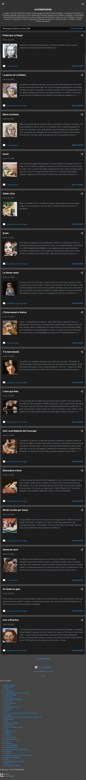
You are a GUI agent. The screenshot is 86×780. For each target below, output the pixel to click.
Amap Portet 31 (10, 731)
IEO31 (6, 763)
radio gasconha (10, 703)
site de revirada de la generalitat (16, 749)
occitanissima (43, 9)
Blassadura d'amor (12, 470)
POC (6, 759)
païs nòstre (8, 701)
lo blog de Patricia (11, 747)
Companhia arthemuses (13, 699)
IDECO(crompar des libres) (14, 761)
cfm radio (8, 715)
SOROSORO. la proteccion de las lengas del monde (23, 717)
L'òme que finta (10, 391)
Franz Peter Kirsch (11, 739)
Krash (6, 233)
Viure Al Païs (9, 725)
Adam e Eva (9, 193)
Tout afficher (76, 29)
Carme (6, 741)
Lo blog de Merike (10, 745)
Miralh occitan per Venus (15, 510)
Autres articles (43, 659)
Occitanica (8, 743)
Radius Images (49, 671)
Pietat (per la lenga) (13, 35)
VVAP (6, 689)
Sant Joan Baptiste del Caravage (19, 431)
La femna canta (10, 272)
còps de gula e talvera (12, 765)
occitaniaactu (9, 691)
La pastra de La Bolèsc (14, 75)
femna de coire (10, 549)
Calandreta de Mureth (12, 757)
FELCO (6, 711)
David (6, 154)
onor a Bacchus (11, 620)
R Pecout (7, 709)
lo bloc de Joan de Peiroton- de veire (18, 755)
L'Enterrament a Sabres (15, 312)
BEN (6, 721)
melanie (7, 753)
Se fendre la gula (11, 589)
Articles (5, 774)
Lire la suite (77, 66)
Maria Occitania (11, 114)
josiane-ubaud (9, 685)
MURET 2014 (9, 687)
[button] (82, 35)
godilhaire (8, 733)
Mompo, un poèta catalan (13, 727)
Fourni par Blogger (43, 667)
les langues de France (12, 707)
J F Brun (7, 735)
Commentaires (8, 776)
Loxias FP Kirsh (10, 737)
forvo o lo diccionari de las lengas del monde (21, 713)
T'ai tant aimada (11, 351)
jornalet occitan (10, 695)
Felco (6, 729)
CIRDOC (7, 705)
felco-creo (8, 697)
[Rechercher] (83, 4)
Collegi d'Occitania (11, 723)
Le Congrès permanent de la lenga (17, 693)
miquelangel (8, 719)
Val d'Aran (8, 751)
